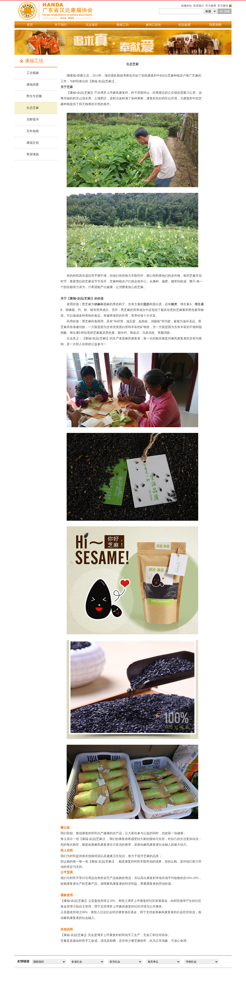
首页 (30, 24)
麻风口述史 (153, 24)
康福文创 (33, 142)
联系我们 (198, 5)
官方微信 (222, 5)
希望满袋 (33, 154)
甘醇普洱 (33, 119)
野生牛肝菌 (34, 96)
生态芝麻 (33, 107)
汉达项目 (92, 24)
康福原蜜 (33, 84)
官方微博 (210, 5)
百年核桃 (33, 131)
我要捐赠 (215, 24)
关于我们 (61, 24)
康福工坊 (122, 24)
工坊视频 (33, 73)
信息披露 (184, 24)
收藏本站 (186, 5)
